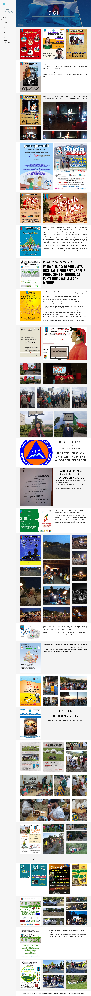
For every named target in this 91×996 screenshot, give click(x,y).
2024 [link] (5, 32)
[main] (53, 13)
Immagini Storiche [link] (7, 24)
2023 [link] (5, 35)
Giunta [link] (4, 19)
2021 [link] (5, 40)
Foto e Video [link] (7, 42)
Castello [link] (5, 22)
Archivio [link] (5, 30)
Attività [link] (4, 27)
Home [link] (4, 17)
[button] (89, 1)
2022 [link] (5, 37)
